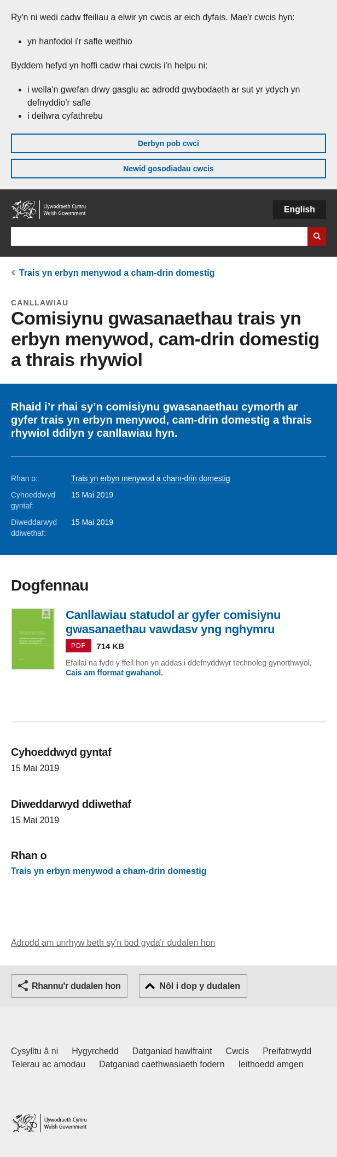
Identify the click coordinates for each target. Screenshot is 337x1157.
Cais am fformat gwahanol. (114, 672)
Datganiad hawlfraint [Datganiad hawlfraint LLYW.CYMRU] (172, 1051)
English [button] (299, 209)
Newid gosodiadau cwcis (168, 168)
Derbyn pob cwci (168, 143)
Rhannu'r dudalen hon (76, 986)
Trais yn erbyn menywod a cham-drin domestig (116, 272)
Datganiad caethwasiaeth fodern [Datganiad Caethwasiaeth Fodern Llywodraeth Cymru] (162, 1064)
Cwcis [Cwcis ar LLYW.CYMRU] (237, 1051)
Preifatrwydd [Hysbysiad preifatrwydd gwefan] (287, 1051)
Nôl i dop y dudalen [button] (199, 986)
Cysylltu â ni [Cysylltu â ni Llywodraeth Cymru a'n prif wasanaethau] (34, 1051)
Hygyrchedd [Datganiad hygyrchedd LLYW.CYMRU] (95, 1051)
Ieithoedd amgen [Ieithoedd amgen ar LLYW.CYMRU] (271, 1064)
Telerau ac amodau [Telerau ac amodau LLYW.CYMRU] (48, 1064)
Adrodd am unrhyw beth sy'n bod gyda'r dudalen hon (113, 942)
